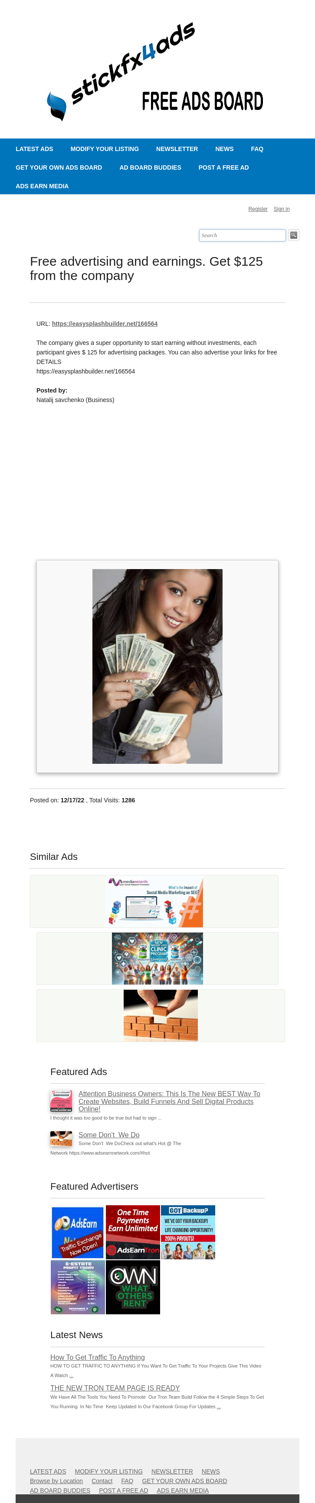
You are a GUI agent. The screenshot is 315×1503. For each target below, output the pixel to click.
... (71, 1375)
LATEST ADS (34, 148)
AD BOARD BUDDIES (150, 167)
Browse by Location (56, 1480)
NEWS (224, 148)
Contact (102, 1480)
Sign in (282, 209)
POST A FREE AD (224, 167)
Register (258, 209)
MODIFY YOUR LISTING (105, 148)
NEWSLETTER (177, 148)
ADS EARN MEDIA (42, 186)
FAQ (257, 148)
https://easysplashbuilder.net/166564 (105, 323)
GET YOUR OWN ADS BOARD (59, 167)
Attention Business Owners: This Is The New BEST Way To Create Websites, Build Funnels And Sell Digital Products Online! (169, 1101)
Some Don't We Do (109, 1135)
